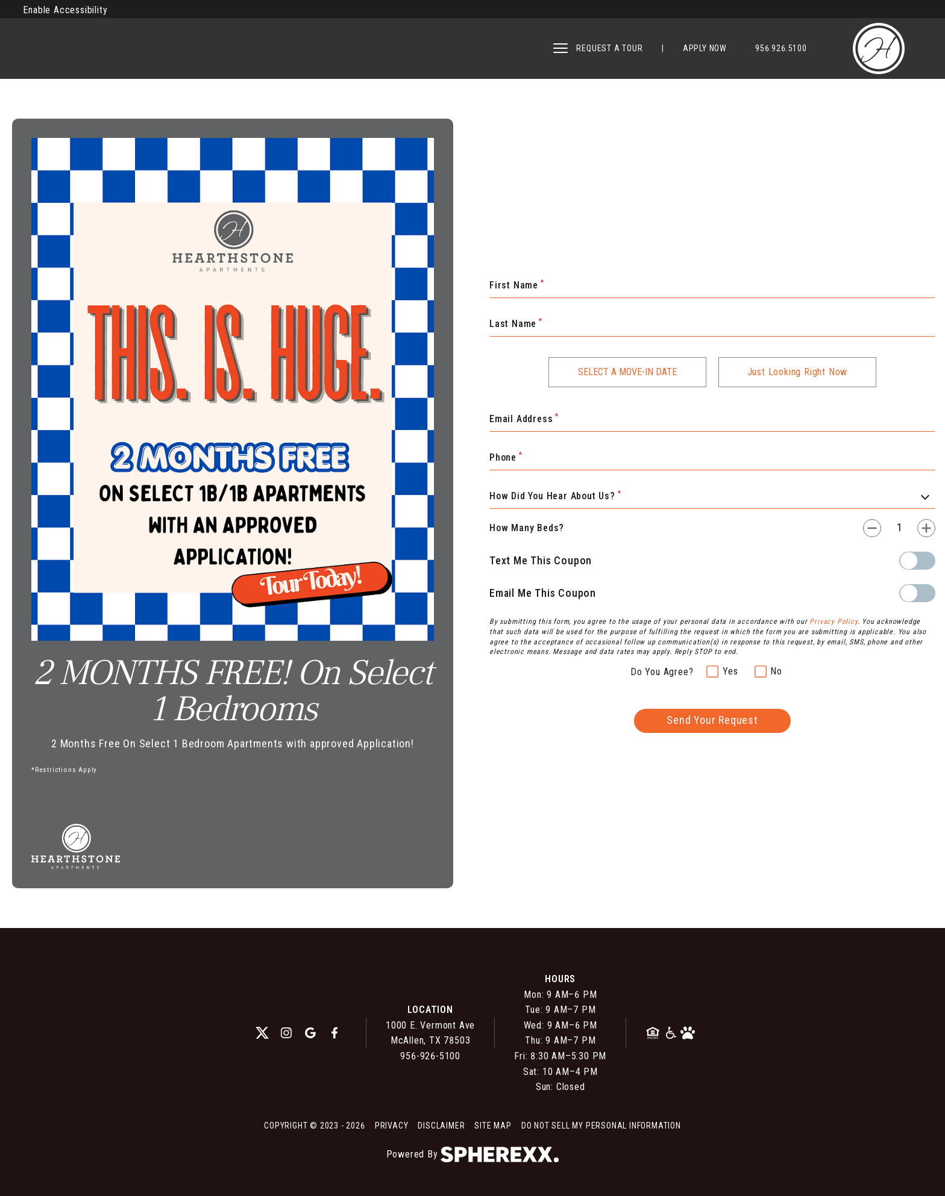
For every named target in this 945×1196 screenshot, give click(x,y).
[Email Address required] (712, 420)
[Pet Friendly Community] (687, 1033)
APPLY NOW (705, 48)
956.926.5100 (781, 48)
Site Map (492, 1125)
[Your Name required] (712, 286)
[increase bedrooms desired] (926, 528)
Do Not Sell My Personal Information (601, 1125)
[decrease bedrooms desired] (872, 528)
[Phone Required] (712, 458)
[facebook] (334, 1033)
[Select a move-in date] (627, 372)
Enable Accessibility (65, 10)
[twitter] (262, 1033)
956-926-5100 (430, 1056)
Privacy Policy (833, 621)
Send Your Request (712, 720)
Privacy (392, 1125)
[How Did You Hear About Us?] (712, 497)
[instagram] (286, 1033)
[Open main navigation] (560, 48)
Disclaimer (441, 1125)
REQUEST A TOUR (609, 48)
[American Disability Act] (671, 1033)
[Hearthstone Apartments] (879, 48)
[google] (310, 1033)
